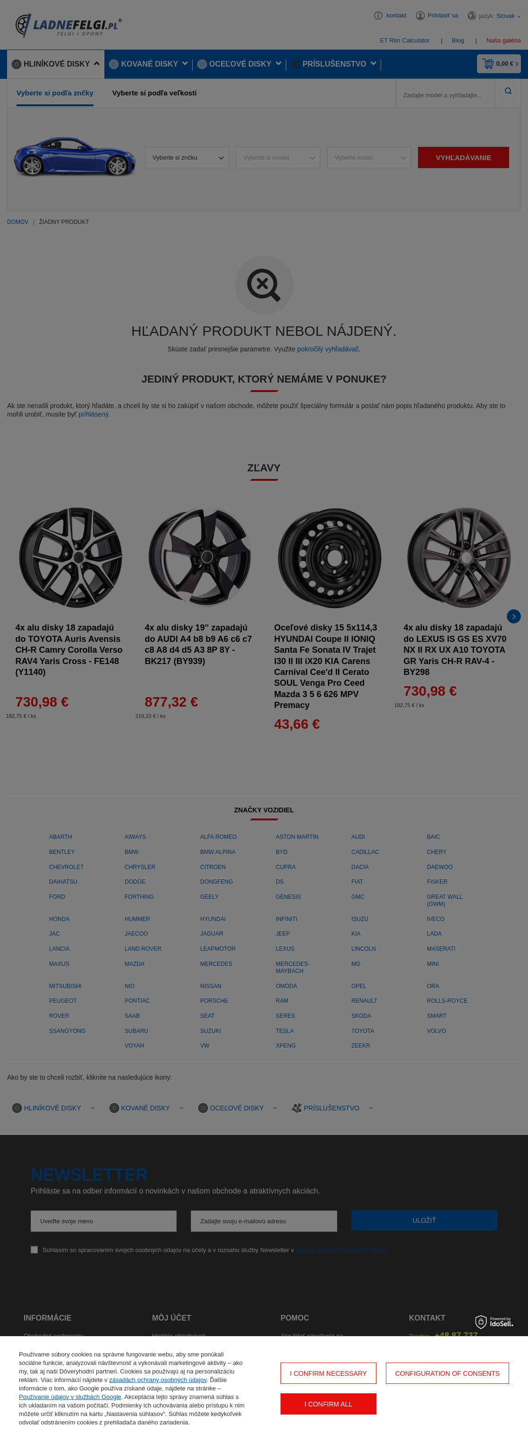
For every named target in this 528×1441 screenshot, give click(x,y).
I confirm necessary (328, 1373)
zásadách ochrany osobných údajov (157, 1379)
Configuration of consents (447, 1373)
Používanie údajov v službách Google (70, 1396)
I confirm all (328, 1404)
